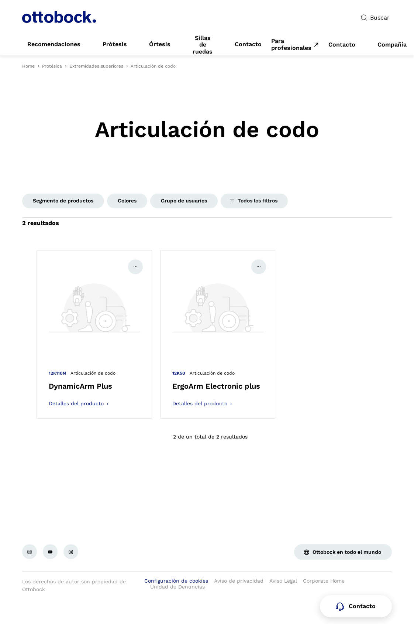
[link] (53, 44)
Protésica (52, 66)
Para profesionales (291, 44)
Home (28, 66)
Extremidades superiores (96, 66)
